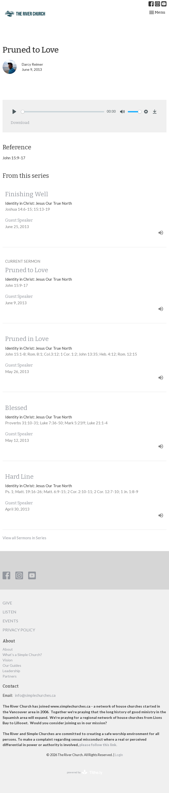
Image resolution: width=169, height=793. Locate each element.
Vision (8, 660)
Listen (9, 611)
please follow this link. (98, 744)
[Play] (14, 111)
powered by (84, 772)
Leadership (11, 671)
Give (7, 602)
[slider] (62, 111)
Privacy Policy (19, 629)
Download (20, 122)
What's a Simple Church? (22, 654)
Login (119, 755)
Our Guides (12, 665)
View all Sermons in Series (24, 537)
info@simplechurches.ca (35, 695)
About (8, 649)
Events (10, 620)
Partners (10, 676)
